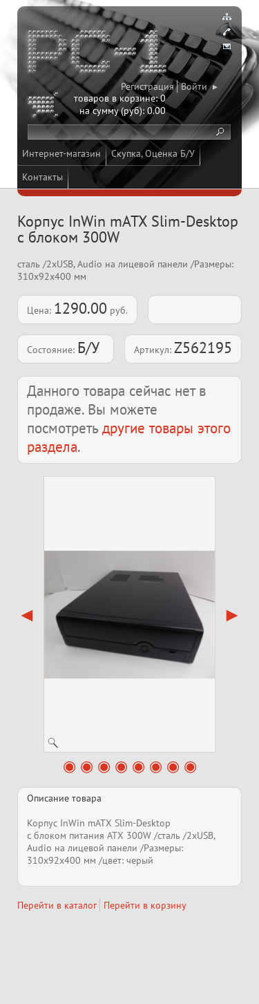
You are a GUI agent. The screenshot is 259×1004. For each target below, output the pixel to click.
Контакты (42, 177)
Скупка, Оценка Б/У (153, 153)
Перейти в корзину (145, 905)
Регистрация (147, 86)
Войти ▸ (199, 86)
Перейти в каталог (57, 905)
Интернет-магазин (61, 153)
